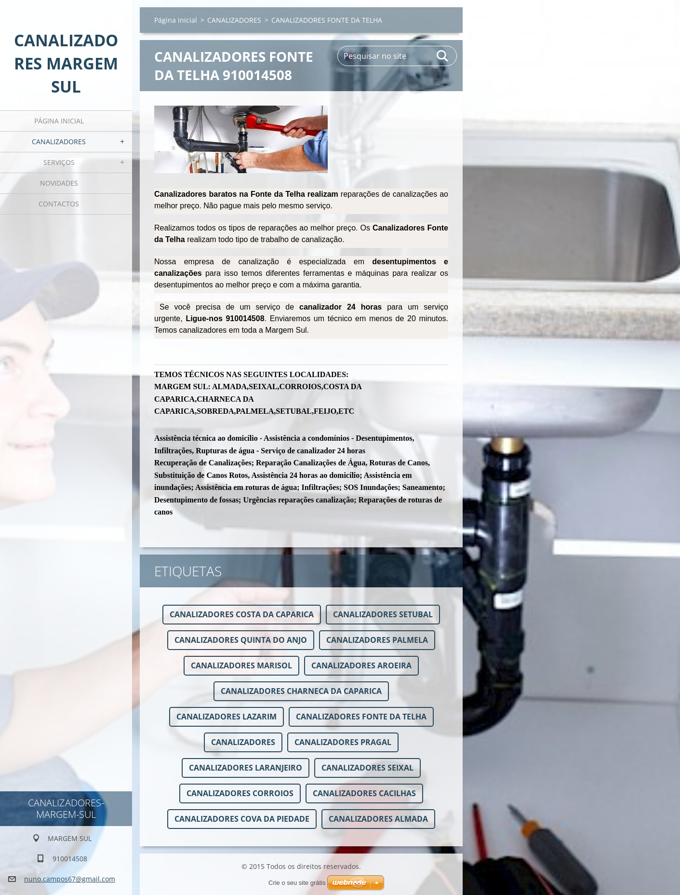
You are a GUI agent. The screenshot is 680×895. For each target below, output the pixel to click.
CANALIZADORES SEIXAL (367, 767)
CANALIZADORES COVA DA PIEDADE (241, 819)
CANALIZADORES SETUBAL (383, 614)
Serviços (59, 162)
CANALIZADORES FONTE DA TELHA (361, 716)
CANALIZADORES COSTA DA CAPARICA (242, 614)
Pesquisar (443, 56)
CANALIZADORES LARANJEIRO (245, 767)
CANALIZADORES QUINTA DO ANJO (240, 640)
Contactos (59, 203)
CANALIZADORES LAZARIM (226, 716)
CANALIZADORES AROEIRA (361, 665)
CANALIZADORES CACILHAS (364, 793)
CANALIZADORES (59, 141)
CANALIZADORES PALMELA (377, 640)
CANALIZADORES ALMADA (378, 819)
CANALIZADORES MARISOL (241, 665)
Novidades (59, 183)
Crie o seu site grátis (297, 882)
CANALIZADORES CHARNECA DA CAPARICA (301, 691)
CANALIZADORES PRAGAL (342, 742)
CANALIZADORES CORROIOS (240, 793)
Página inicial (59, 120)
